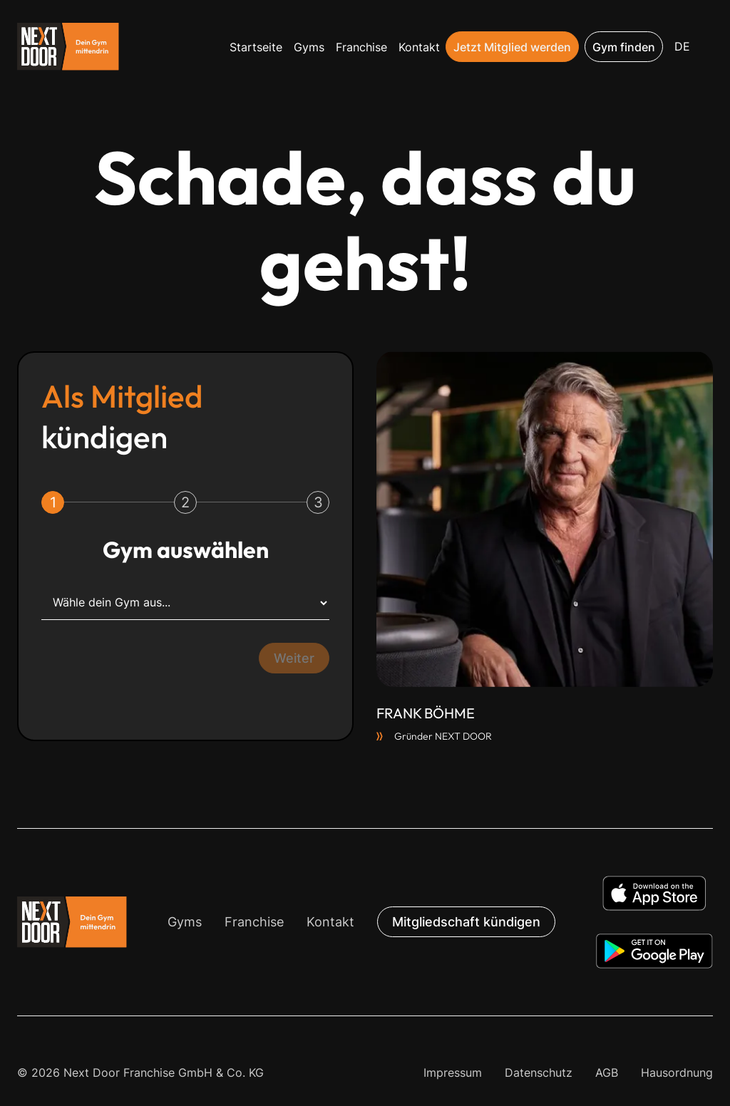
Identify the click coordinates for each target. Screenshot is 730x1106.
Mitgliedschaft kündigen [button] (466, 921)
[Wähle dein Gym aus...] (185, 603)
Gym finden (623, 47)
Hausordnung (677, 1072)
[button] (682, 47)
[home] (68, 47)
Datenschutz (538, 1072)
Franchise (361, 47)
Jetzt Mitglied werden (512, 47)
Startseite (256, 47)
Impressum (452, 1072)
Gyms (309, 47)
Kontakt (419, 47)
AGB (606, 1072)
